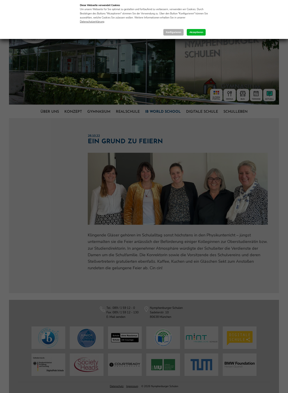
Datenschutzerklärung (92, 21)
